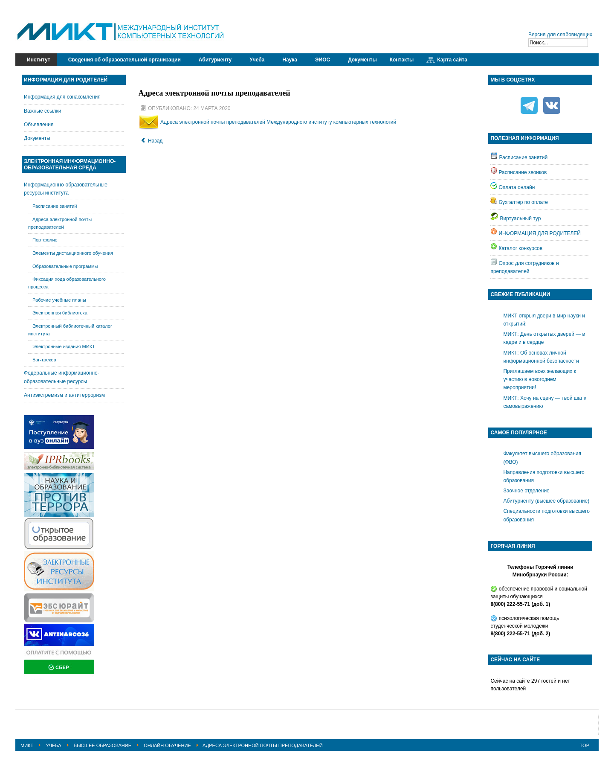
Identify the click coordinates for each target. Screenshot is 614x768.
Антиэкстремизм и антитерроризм (64, 395)
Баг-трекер (44, 359)
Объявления (38, 125)
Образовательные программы (65, 266)
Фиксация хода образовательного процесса (67, 282)
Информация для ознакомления (62, 97)
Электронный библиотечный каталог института (70, 329)
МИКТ (26, 745)
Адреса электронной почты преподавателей (60, 223)
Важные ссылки (42, 111)
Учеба (53, 745)
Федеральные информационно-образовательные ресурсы (61, 377)
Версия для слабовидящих (560, 35)
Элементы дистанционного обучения (72, 253)
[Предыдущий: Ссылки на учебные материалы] (152, 141)
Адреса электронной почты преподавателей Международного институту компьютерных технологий (278, 122)
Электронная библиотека (59, 312)
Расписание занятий (54, 206)
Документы (37, 138)
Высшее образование (102, 745)
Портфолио (45, 239)
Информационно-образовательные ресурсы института (65, 189)
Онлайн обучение (167, 745)
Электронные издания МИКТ (63, 346)
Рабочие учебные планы (59, 300)
